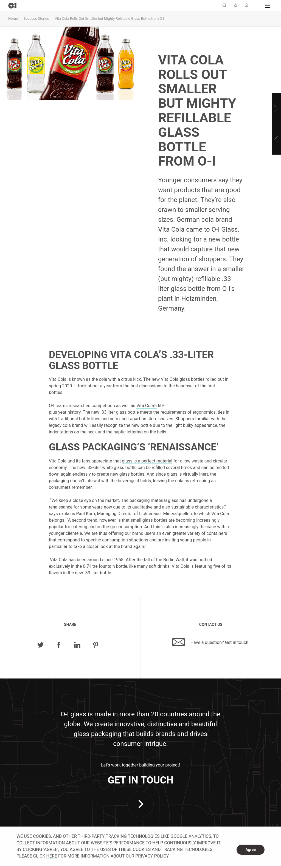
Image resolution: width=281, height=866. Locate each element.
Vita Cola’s (146, 405)
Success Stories (36, 18)
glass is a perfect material (147, 461)
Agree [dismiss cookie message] (250, 849)
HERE (51, 856)
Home (13, 18)
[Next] (276, 108)
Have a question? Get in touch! (211, 642)
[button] (267, 5)
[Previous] (276, 139)
